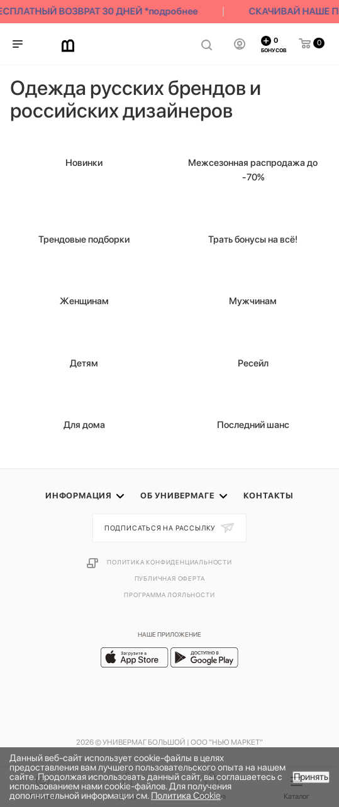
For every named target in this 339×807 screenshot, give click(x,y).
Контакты (268, 495)
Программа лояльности (169, 594)
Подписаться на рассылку (161, 528)
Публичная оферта (170, 578)
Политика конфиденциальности (169, 562)
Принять (311, 776)
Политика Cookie (186, 795)
